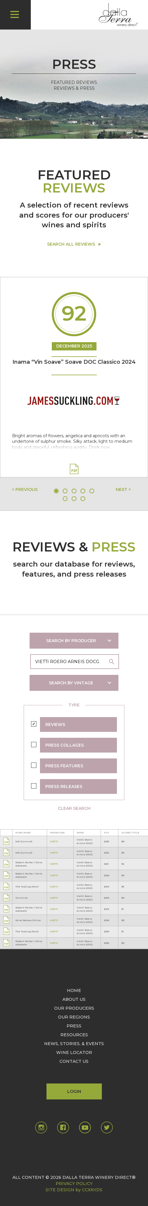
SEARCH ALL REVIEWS (71, 244)
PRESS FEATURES (64, 765)
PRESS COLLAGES (64, 745)
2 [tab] (65, 491)
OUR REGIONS (74, 1017)
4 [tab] (83, 491)
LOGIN (74, 1091)
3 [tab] (74, 491)
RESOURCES (74, 1034)
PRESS (74, 1026)
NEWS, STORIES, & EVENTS (74, 1043)
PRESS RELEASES (63, 786)
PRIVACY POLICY (74, 1183)
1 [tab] (56, 491)
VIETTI (54, 841)
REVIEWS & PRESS (74, 88)
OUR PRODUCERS (74, 1008)
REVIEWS (55, 724)
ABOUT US (74, 999)
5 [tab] (92, 491)
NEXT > (123, 489)
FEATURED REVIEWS (74, 82)
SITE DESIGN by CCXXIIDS (74, 1189)
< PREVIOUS (25, 489)
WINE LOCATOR (74, 1052)
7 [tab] (74, 499)
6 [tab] (65, 499)
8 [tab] (83, 499)
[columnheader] (29, 832)
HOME (74, 990)
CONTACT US (74, 1061)
